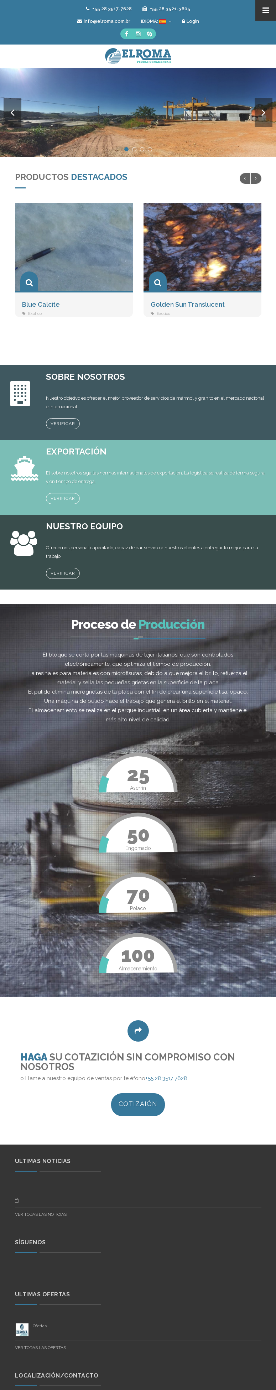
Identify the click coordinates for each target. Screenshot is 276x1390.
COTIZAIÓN (138, 1104)
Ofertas (40, 1325)
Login (190, 21)
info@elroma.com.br (103, 21)
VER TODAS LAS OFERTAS (40, 1347)
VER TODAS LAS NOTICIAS (41, 1214)
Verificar (63, 423)
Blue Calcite (41, 304)
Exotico (35, 313)
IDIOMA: (156, 21)
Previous (12, 112)
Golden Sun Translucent (188, 304)
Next (263, 112)
